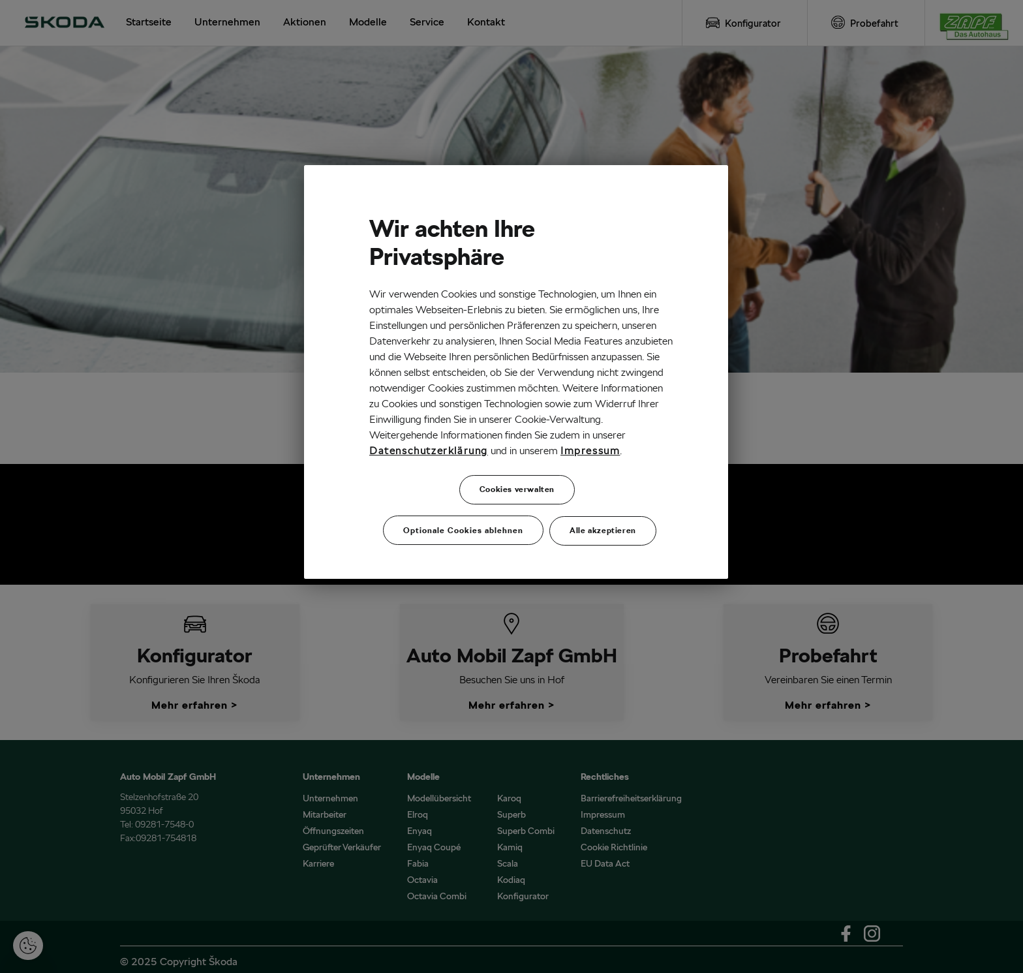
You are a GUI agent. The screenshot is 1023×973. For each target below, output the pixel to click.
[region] (516, 371)
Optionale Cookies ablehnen (463, 529)
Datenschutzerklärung (428, 450)
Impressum (590, 450)
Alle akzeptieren (603, 529)
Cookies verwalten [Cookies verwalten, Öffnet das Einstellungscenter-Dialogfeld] (517, 489)
